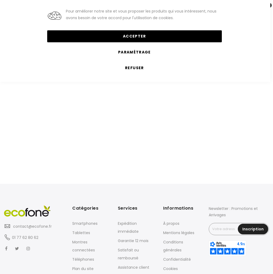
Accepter (134, 36)
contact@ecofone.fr (32, 226)
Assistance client (133, 267)
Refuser (134, 67)
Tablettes (81, 232)
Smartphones (85, 223)
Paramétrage (134, 52)
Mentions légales (178, 232)
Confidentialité (177, 259)
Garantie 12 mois (133, 240)
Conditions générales (173, 246)
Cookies (170, 268)
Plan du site (83, 268)
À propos (171, 223)
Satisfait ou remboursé (128, 254)
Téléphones (83, 259)
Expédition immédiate (128, 227)
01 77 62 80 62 (25, 237)
